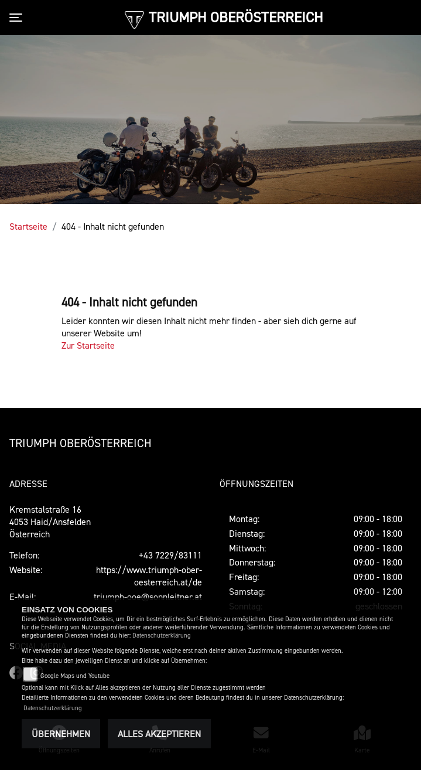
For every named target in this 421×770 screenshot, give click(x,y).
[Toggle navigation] (18, 17)
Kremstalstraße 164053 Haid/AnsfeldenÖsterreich (50, 521)
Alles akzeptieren (159, 734)
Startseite (28, 226)
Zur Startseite (88, 345)
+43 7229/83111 (170, 555)
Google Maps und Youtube (74, 676)
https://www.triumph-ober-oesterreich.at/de (149, 576)
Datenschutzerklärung (161, 635)
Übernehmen (61, 734)
